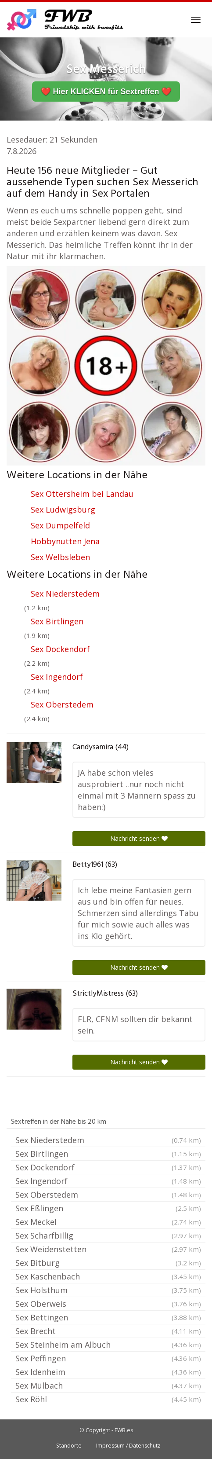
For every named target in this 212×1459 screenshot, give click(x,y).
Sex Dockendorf (60, 649)
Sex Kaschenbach (108, 1276)
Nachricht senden (139, 838)
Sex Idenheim (108, 1371)
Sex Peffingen (108, 1358)
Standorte (69, 1445)
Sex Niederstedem (65, 593)
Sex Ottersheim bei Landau (82, 493)
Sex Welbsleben (60, 557)
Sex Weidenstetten (108, 1249)
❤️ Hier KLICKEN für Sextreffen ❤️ (106, 91)
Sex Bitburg (108, 1262)
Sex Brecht (108, 1331)
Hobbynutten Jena (65, 541)
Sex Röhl (108, 1399)
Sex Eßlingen (108, 1208)
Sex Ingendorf (57, 676)
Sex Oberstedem (62, 704)
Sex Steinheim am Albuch (108, 1344)
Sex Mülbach (108, 1385)
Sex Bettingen (108, 1317)
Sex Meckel (108, 1221)
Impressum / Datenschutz (128, 1445)
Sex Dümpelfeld (60, 525)
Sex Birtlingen (57, 621)
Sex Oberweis (108, 1303)
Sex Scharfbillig (108, 1235)
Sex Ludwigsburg (63, 509)
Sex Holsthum (108, 1290)
